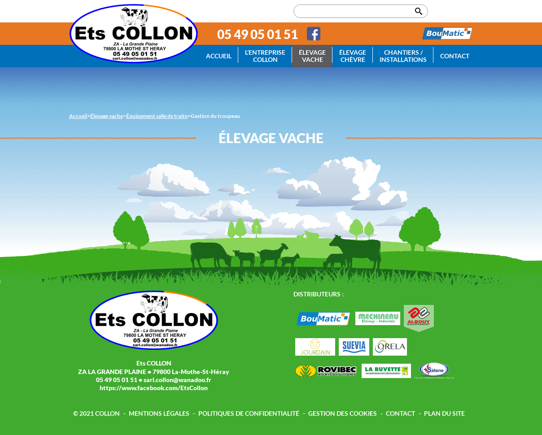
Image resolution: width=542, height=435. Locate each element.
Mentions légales (159, 413)
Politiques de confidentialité (248, 413)
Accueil (219, 56)
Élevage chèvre (352, 55)
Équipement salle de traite (157, 116)
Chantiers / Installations (403, 55)
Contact (454, 56)
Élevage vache (312, 55)
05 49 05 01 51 (257, 34)
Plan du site (444, 413)
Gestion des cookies (342, 413)
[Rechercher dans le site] (360, 11)
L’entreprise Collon (265, 55)
